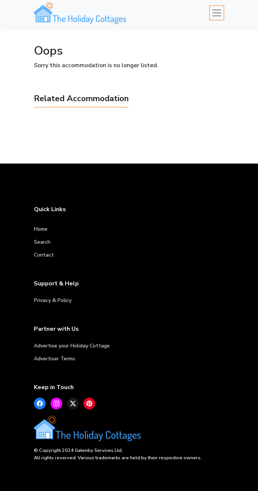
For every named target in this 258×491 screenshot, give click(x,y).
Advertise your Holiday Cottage (72, 345)
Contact (44, 254)
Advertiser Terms (54, 358)
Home (41, 229)
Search (42, 241)
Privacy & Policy (53, 300)
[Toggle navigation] (216, 13)
